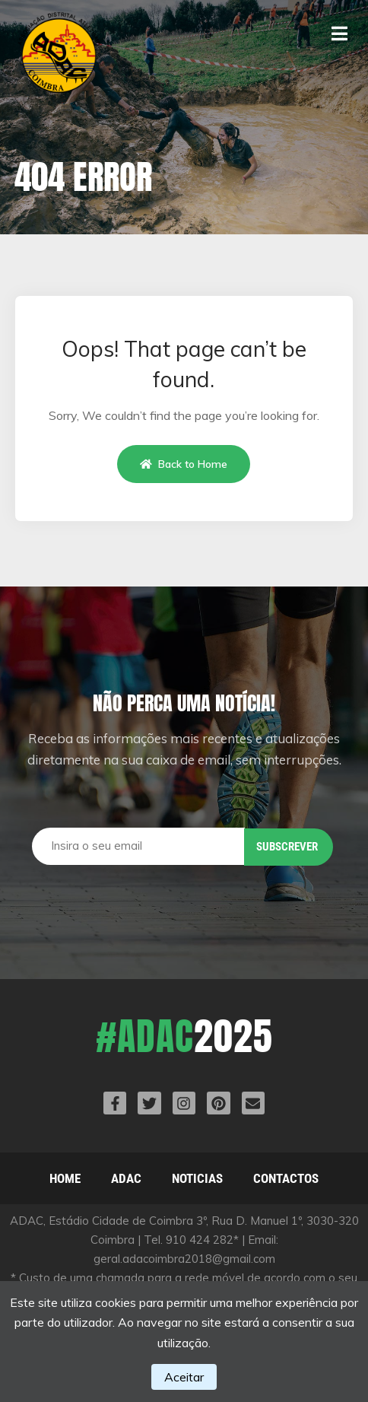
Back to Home (183, 464)
